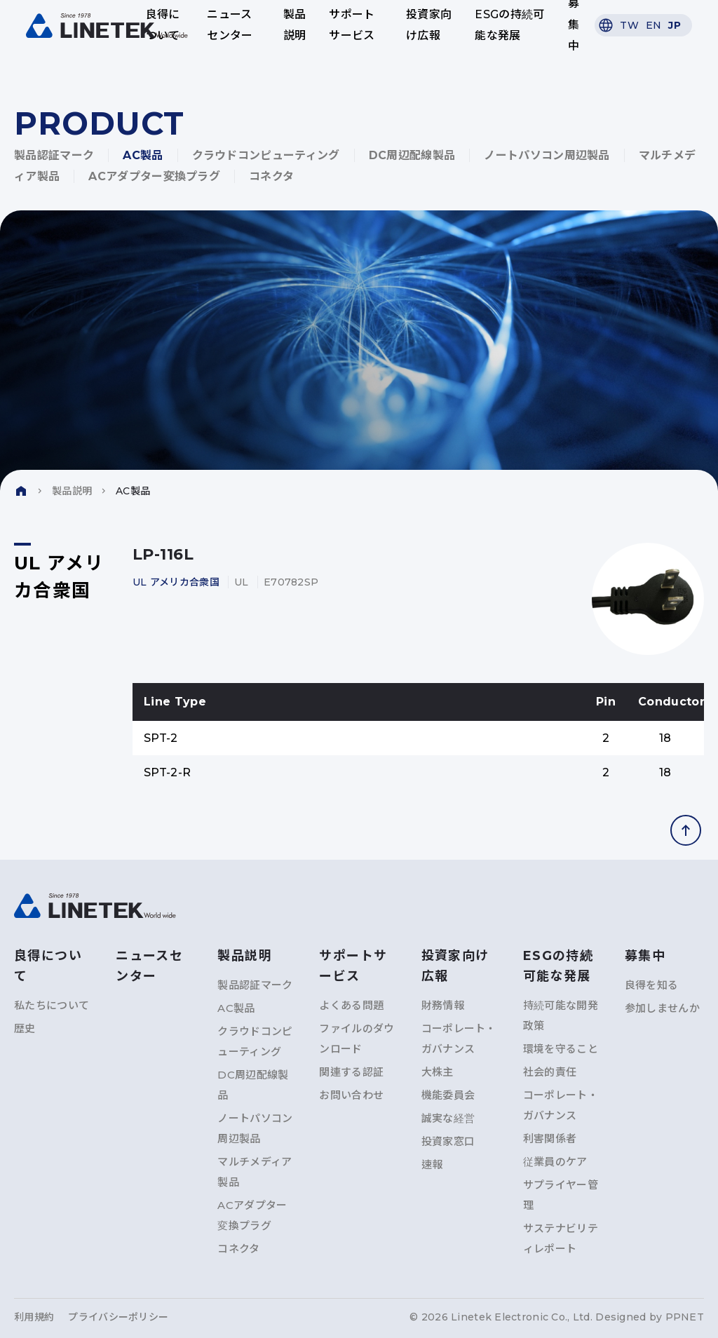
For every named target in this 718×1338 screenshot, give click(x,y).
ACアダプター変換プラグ (154, 176)
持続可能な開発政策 (560, 1015)
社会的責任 (550, 1072)
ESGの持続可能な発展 (508, 25)
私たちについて (51, 1005)
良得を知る (652, 985)
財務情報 (442, 1005)
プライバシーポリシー (118, 1317)
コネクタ (271, 176)
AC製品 (143, 155)
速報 (432, 1164)
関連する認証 (351, 1072)
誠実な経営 (448, 1118)
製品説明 (294, 25)
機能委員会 (448, 1095)
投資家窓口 (448, 1141)
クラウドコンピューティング (266, 155)
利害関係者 (550, 1138)
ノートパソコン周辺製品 (547, 155)
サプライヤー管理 (560, 1195)
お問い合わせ (351, 1095)
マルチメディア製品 (254, 1172)
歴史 (25, 1028)
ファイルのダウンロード (356, 1038)
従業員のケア (555, 1161)
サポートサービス (351, 25)
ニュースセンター (230, 25)
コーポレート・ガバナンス (458, 1038)
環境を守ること (560, 1048)
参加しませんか (662, 1008)
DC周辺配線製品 (412, 155)
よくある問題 (351, 1005)
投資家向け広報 (428, 25)
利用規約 (34, 1317)
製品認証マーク (54, 155)
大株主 (437, 1072)
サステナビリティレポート (560, 1238)
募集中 (571, 25)
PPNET (684, 1317)
